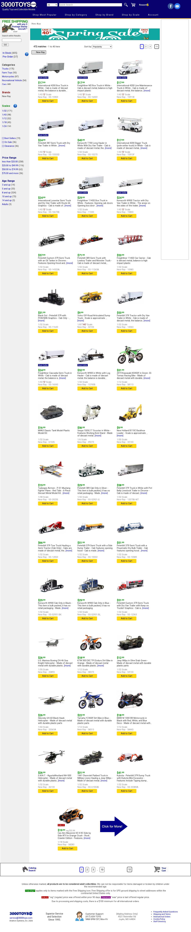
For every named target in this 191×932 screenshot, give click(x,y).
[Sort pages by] (102, 46)
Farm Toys (7, 72)
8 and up (6, 192)
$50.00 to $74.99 (10, 169)
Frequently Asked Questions (165, 912)
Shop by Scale (131, 14)
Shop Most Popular (45, 14)
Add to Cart (47, 101)
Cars (4, 84)
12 (157, 47)
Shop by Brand (105, 14)
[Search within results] (11, 40)
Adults (5, 204)
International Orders (161, 917)
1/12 (4, 118)
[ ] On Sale (7, 142)
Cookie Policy (159, 919)
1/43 (4, 115)
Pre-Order (8, 56)
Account (153, 14)
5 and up (6, 188)
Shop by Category (76, 14)
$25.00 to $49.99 (10, 165)
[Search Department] (52, 4)
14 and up (7, 200)
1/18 (4, 122)
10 (102, 869)
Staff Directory (159, 921)
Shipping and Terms (162, 914)
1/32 (4, 111)
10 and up (7, 196)
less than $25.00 (10, 161)
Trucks (5, 69)
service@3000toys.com (21, 918)
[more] (147, 90)
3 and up (6, 185)
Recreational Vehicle (12, 80)
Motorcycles (8, 76)
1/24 (4, 126)
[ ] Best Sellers (9, 138)
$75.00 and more (10, 173)
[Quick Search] (90, 4)
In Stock (7, 53)
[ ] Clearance (8, 146)
